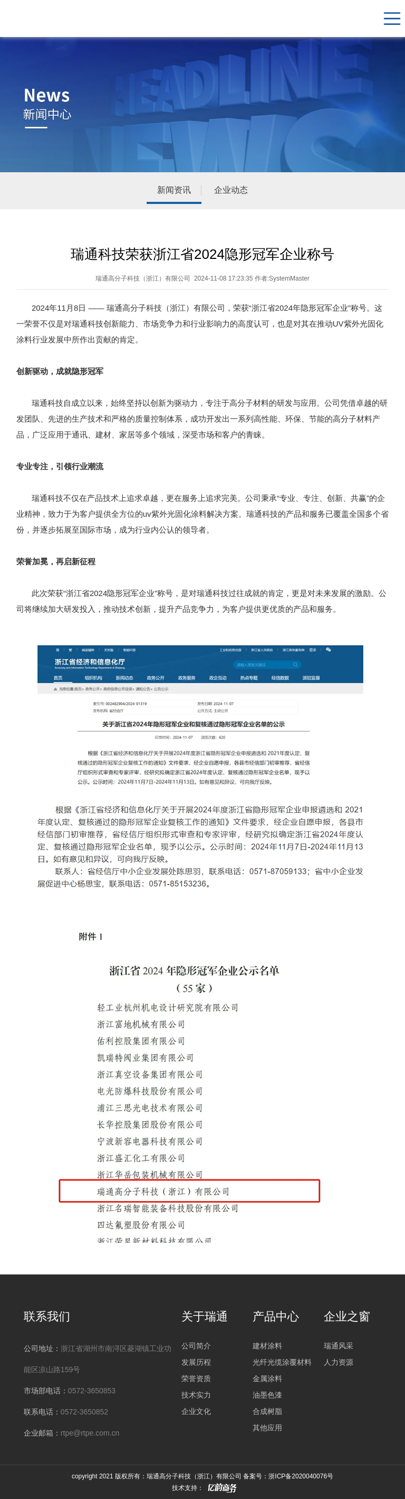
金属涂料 (267, 1377)
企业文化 (196, 1409)
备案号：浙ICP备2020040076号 (288, 1476)
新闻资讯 (174, 189)
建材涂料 (267, 1346)
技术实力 (196, 1393)
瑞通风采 (338, 1346)
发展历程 (196, 1361)
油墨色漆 (267, 1393)
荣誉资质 (196, 1377)
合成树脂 (267, 1409)
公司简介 (196, 1346)
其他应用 (267, 1425)
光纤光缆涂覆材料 (282, 1361)
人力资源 (338, 1361)
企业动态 (231, 189)
